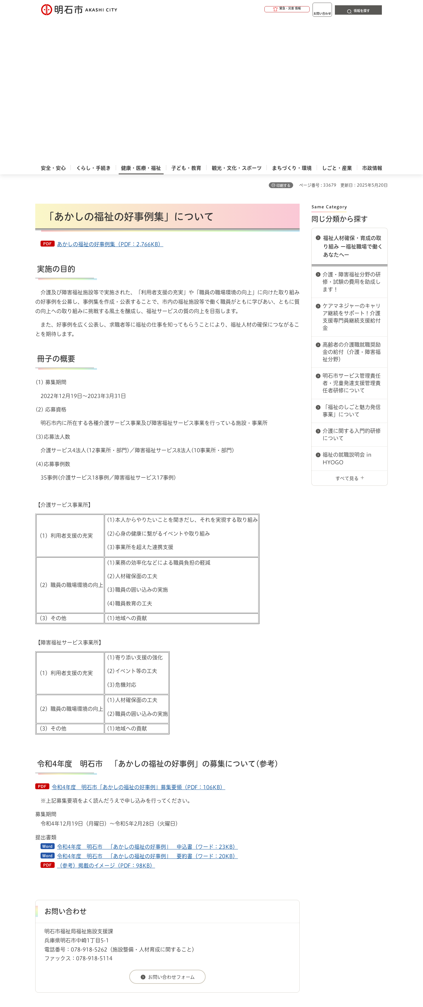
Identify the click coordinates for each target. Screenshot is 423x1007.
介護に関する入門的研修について (352, 290)
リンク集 (306, 889)
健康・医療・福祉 (68, 868)
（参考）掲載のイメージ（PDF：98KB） (106, 721)
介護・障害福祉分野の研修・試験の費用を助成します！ (352, 138)
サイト (348, 889)
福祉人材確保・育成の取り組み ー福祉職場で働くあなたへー (353, 102)
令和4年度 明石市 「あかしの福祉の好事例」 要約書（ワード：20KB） (147, 712)
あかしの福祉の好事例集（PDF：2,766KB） (110, 100)
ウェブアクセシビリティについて (165, 889)
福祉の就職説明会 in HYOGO (347, 314)
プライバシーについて (248, 889)
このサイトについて (84, 889)
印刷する (283, 41)
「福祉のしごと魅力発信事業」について (352, 266)
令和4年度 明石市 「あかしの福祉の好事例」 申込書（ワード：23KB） (147, 702)
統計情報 (229, 977)
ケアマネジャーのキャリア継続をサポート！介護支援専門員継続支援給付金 (352, 173)
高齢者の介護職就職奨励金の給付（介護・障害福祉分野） (352, 208)
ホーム (41, 868)
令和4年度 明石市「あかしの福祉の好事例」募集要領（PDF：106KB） (138, 643)
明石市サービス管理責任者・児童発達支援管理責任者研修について (352, 239)
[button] (264, 9)
